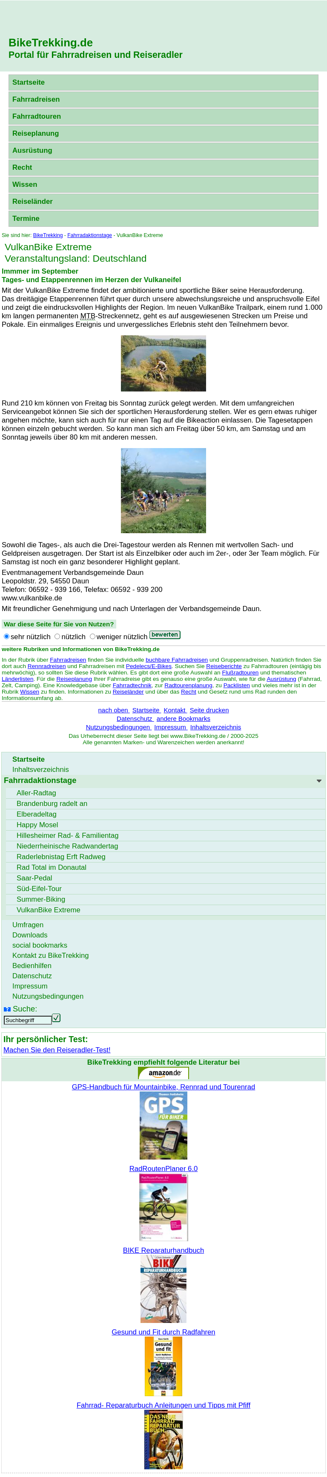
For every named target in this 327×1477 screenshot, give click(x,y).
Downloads (30, 935)
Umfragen (27, 925)
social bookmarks (39, 945)
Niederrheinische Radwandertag (67, 846)
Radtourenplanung (188, 685)
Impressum (171, 727)
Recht (22, 167)
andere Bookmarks (183, 718)
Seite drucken (209, 710)
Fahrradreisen (36, 99)
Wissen (24, 184)
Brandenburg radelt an (52, 804)
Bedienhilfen (32, 966)
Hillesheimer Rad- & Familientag (68, 835)
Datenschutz (135, 718)
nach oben (113, 710)
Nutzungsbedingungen (119, 727)
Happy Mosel (37, 825)
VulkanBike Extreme (48, 910)
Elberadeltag (37, 814)
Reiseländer (32, 201)
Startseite (28, 82)
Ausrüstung (32, 150)
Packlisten (237, 685)
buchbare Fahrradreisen (177, 660)
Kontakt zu (50, 955)
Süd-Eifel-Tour (39, 889)
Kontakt (175, 710)
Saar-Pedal (34, 878)
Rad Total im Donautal (51, 867)
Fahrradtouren (36, 116)
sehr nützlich (31, 637)
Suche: (25, 1008)
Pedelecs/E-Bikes (149, 666)
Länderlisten (18, 679)
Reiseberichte (224, 666)
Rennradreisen (47, 666)
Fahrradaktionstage (89, 235)
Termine (26, 218)
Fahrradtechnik (132, 685)
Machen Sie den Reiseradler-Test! (57, 1050)
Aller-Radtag (36, 793)
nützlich (73, 637)
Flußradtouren (240, 672)
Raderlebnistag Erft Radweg (61, 857)
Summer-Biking (41, 899)
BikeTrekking (48, 235)
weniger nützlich (122, 637)
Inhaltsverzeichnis (215, 727)
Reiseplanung (35, 133)
